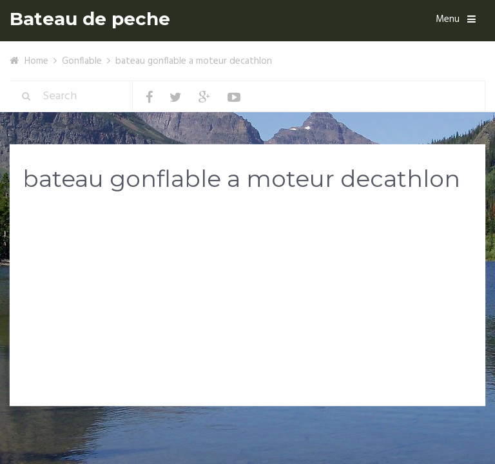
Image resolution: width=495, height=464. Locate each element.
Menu (448, 19)
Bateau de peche (90, 19)
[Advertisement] (247, 304)
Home (36, 61)
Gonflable (82, 61)
